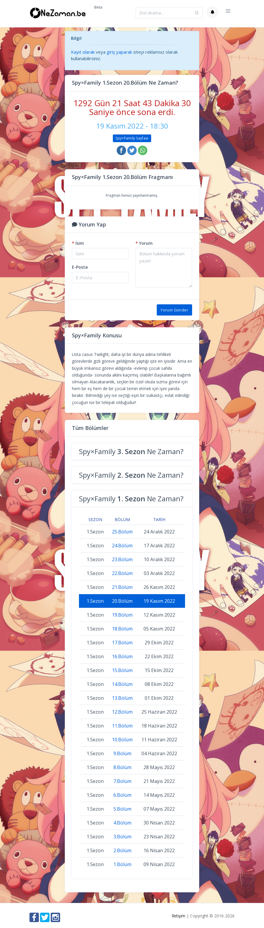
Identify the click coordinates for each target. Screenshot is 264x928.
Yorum (144, 243)
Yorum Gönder (174, 310)
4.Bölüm (122, 822)
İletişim (178, 916)
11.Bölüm (122, 725)
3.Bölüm (122, 836)
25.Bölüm (122, 531)
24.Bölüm (122, 545)
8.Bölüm (122, 767)
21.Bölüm (122, 587)
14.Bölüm (122, 684)
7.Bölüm (122, 781)
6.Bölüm (122, 795)
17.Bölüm (122, 642)
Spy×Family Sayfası (132, 138)
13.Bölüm (122, 698)
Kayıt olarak (83, 52)
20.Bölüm (122, 601)
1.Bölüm (122, 864)
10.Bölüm (122, 739)
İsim (78, 243)
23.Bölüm (122, 559)
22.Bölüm (122, 573)
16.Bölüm (122, 656)
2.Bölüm (122, 850)
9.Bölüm (122, 753)
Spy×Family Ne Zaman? (131, 451)
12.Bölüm (122, 712)
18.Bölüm (122, 628)
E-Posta (80, 267)
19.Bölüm (122, 615)
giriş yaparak (119, 52)
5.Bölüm (122, 809)
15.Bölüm (122, 670)
